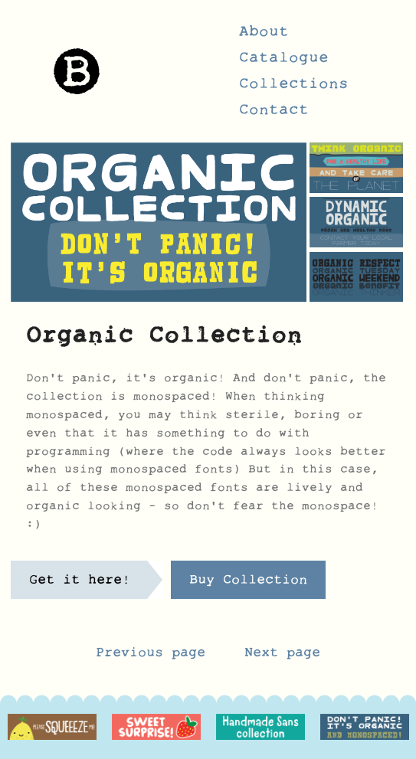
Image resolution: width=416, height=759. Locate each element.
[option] (52, 727)
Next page (282, 656)
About (264, 36)
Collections (294, 88)
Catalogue (284, 62)
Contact (274, 114)
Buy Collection (248, 583)
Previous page (150, 656)
